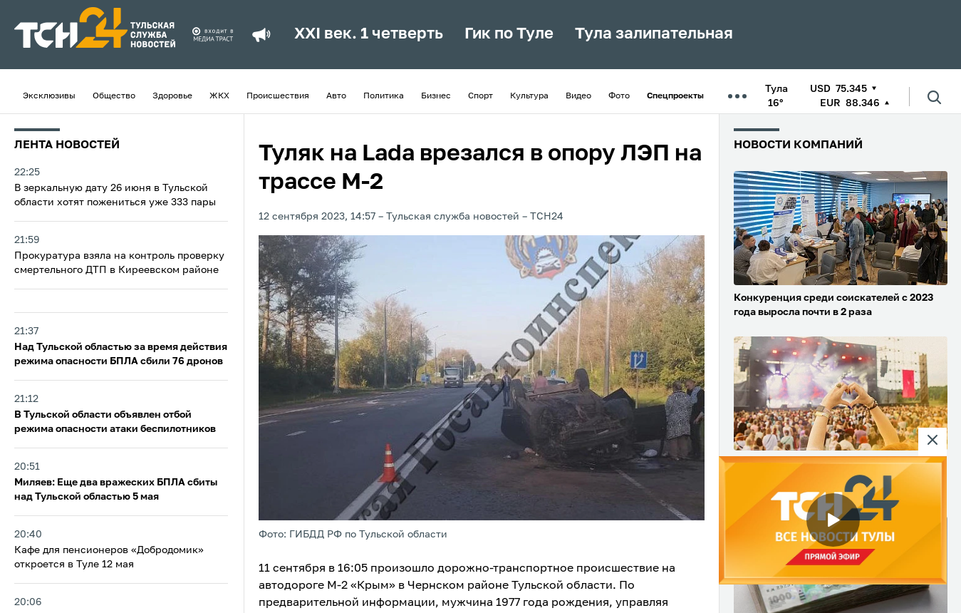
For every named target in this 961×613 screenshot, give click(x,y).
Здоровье (172, 96)
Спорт (480, 96)
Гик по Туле (509, 34)
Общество (114, 96)
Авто (336, 96)
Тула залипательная (654, 34)
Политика (383, 96)
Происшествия (277, 96)
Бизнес (436, 96)
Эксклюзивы (49, 96)
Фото (619, 96)
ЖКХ (219, 96)
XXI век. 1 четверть (368, 34)
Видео (578, 96)
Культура (529, 96)
